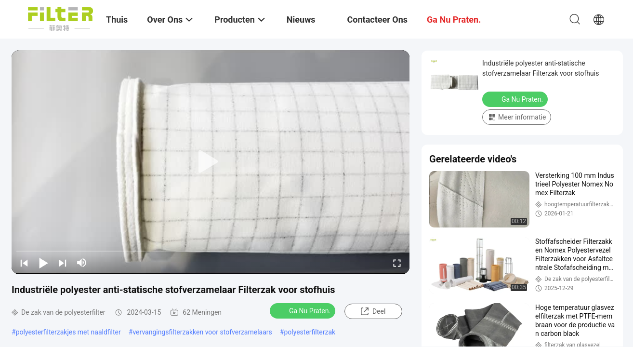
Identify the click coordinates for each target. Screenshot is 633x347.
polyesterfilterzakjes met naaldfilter (68, 332)
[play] (210, 162)
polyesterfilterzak (309, 332)
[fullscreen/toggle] (397, 262)
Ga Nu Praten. (303, 310)
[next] (62, 262)
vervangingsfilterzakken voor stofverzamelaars (202, 332)
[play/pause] (43, 262)
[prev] (24, 262)
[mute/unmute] (82, 262)
